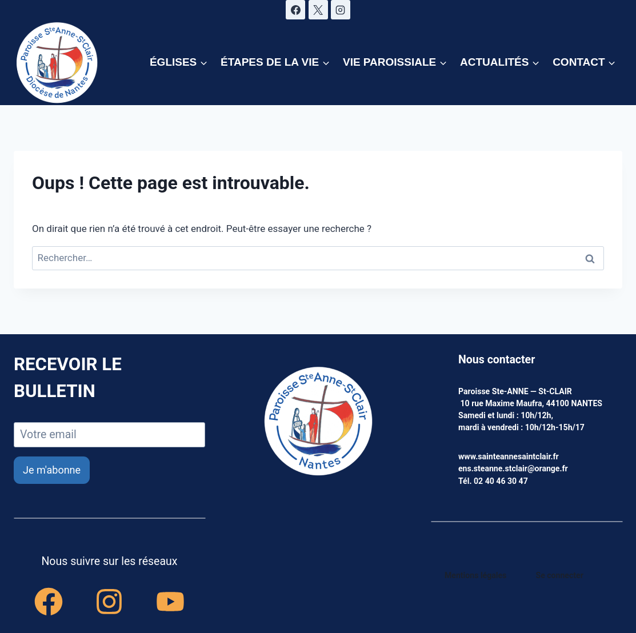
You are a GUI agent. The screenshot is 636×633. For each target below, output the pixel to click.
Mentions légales (475, 575)
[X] (318, 9)
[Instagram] (340, 9)
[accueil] (318, 422)
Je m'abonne (52, 470)
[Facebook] (295, 9)
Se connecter (559, 575)
